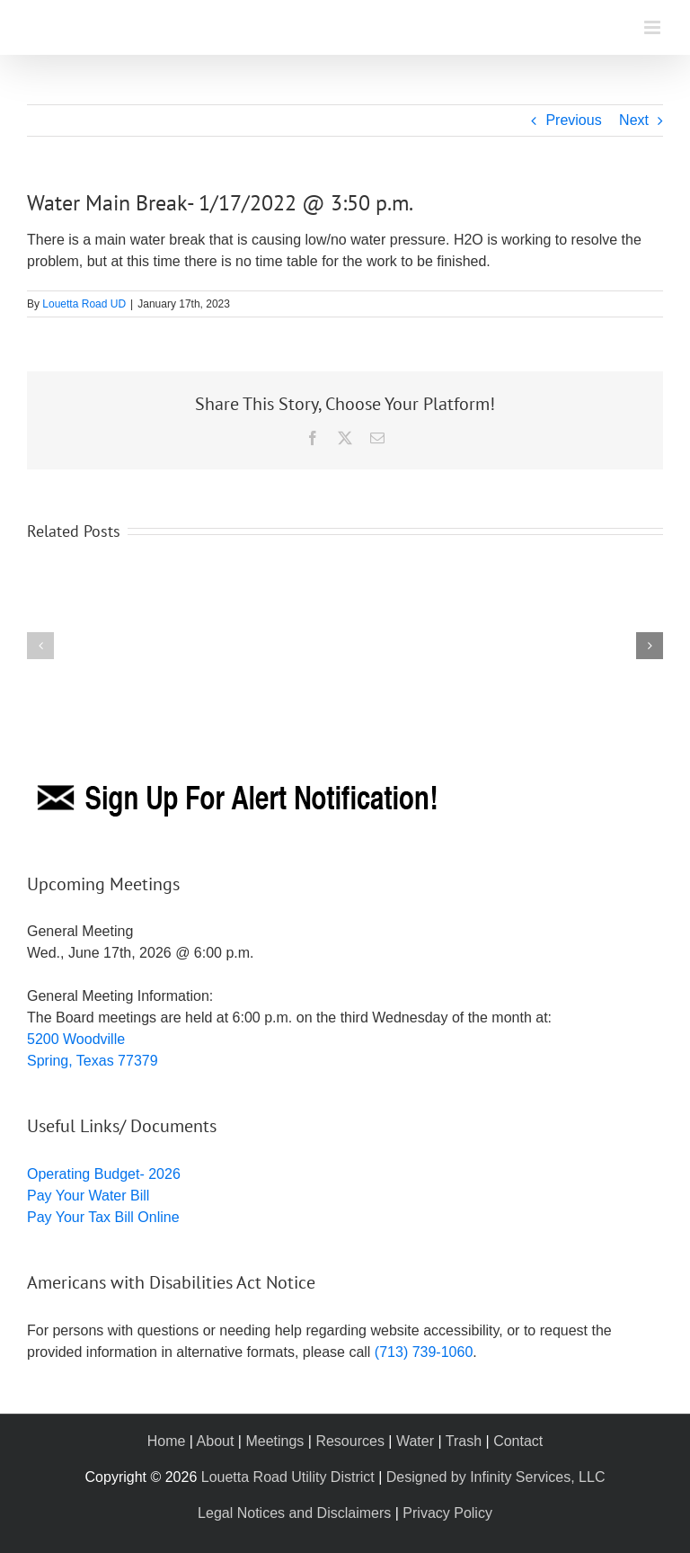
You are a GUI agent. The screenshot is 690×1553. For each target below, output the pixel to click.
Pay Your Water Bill (88, 1195)
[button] (40, 645)
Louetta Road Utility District (288, 1477)
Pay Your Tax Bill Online (103, 1217)
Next (634, 120)
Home (166, 1441)
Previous (573, 120)
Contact (518, 1441)
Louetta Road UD (84, 304)
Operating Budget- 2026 (104, 1174)
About (215, 1441)
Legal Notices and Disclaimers (294, 1513)
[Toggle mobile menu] (653, 27)
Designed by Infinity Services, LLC (496, 1477)
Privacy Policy (447, 1513)
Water (415, 1441)
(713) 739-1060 (424, 1352)
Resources (349, 1441)
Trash (464, 1441)
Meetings (274, 1441)
